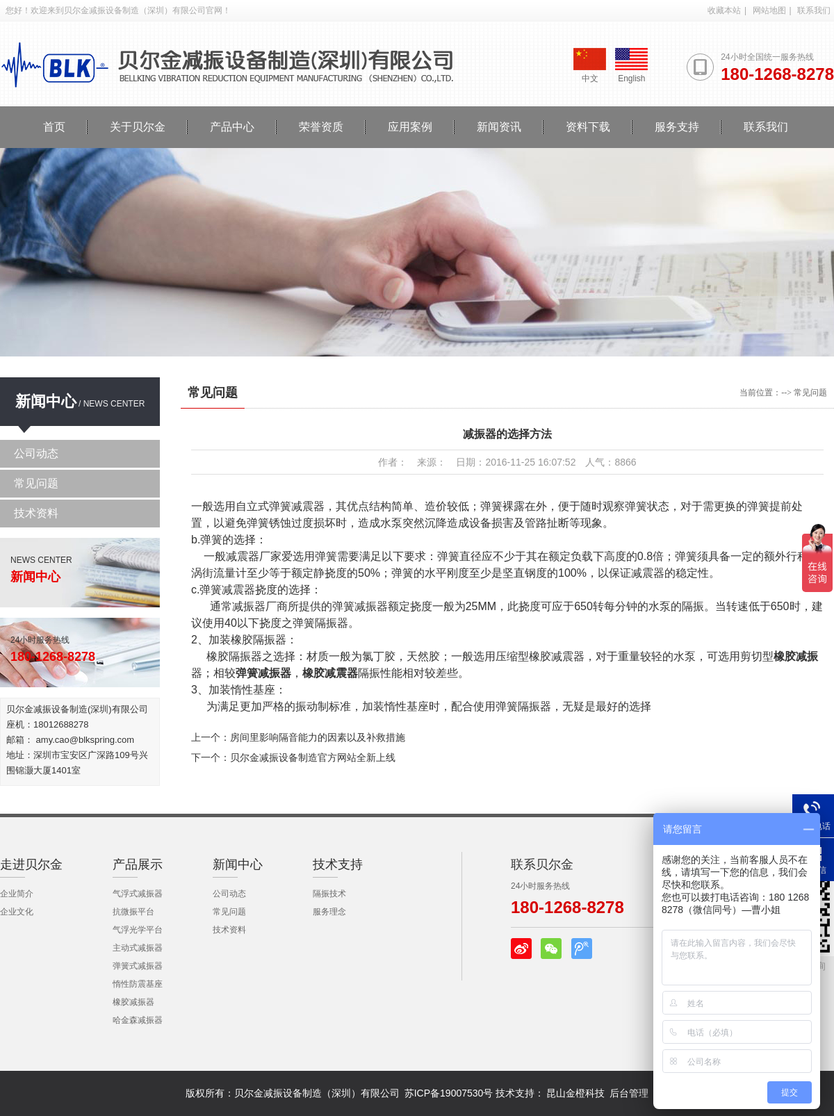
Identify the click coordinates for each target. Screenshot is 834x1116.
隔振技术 (329, 893)
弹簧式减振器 (138, 966)
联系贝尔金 (542, 864)
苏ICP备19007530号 (448, 1093)
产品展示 (138, 864)
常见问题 (36, 483)
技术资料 (36, 513)
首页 (54, 127)
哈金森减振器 (138, 1020)
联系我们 (814, 10)
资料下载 (588, 127)
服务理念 (329, 912)
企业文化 (16, 912)
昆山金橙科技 (575, 1093)
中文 (589, 65)
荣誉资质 (321, 127)
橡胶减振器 (133, 1002)
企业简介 (16, 893)
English (631, 65)
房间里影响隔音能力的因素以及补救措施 (317, 737)
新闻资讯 (499, 127)
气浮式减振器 (138, 893)
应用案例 (410, 127)
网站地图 (769, 10)
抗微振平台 (133, 912)
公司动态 (36, 453)
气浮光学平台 (138, 930)
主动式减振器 (138, 948)
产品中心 (232, 127)
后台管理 (629, 1093)
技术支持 (338, 864)
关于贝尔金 (137, 127)
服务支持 (677, 127)
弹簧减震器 (227, 590)
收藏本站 (724, 10)
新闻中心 (45, 401)
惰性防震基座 (138, 984)
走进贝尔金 (31, 864)
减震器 (242, 556)
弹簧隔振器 (523, 706)
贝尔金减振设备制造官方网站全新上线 (312, 757)
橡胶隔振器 (258, 640)
